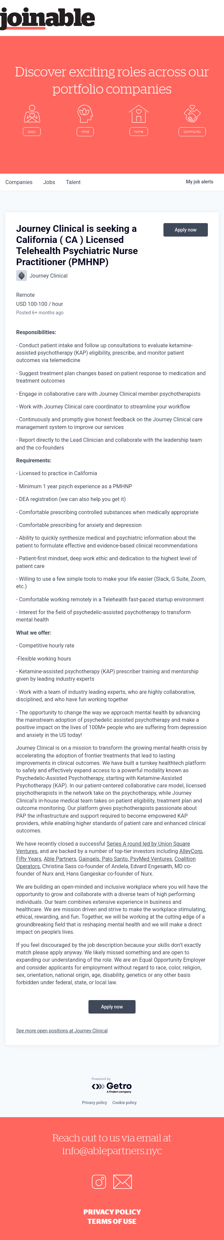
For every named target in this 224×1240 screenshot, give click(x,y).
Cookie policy (124, 1102)
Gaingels (89, 859)
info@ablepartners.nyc (112, 1150)
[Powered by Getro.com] (112, 1085)
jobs (49, 182)
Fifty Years (28, 859)
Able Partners (60, 859)
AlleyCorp (190, 851)
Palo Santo (114, 859)
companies (19, 182)
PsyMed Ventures (150, 859)
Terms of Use (112, 1221)
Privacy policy (94, 1102)
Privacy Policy (112, 1212)
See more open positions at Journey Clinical (62, 1030)
